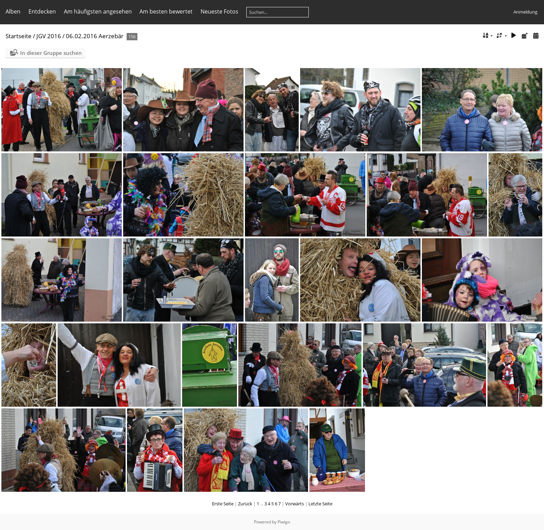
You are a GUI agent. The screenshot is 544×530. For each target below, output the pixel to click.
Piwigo (284, 522)
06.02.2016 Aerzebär (95, 36)
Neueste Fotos (219, 11)
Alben (13, 11)
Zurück (245, 503)
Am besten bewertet (166, 11)
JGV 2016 (48, 36)
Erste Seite (222, 503)
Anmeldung (525, 12)
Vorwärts (294, 503)
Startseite (19, 36)
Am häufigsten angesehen (98, 11)
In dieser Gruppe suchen (51, 52)
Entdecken (42, 11)
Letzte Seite (320, 503)
